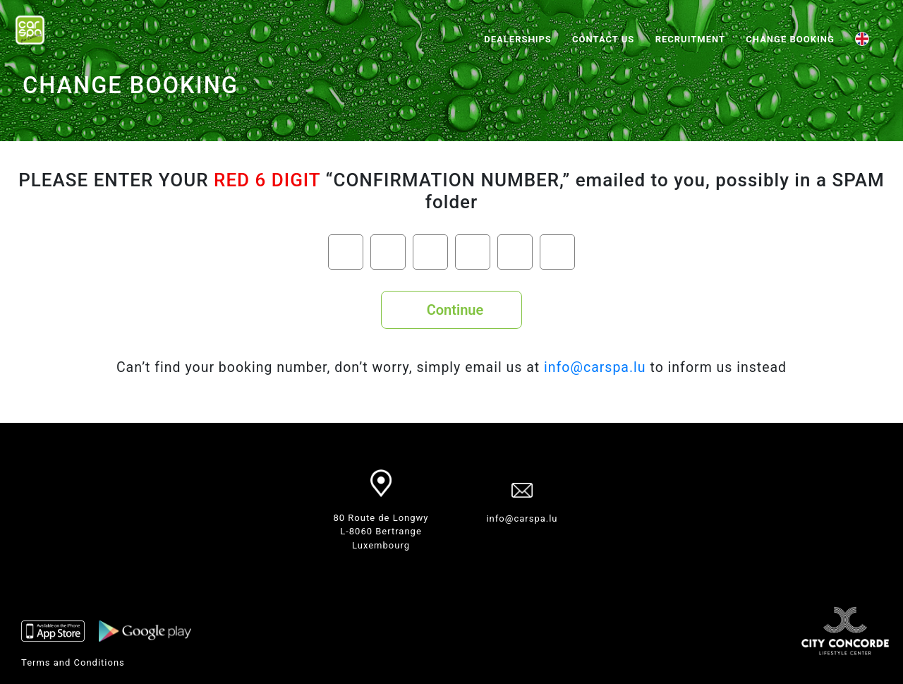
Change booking (790, 39)
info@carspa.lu (595, 367)
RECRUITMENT (690, 39)
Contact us (603, 39)
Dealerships (518, 39)
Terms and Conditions (73, 662)
